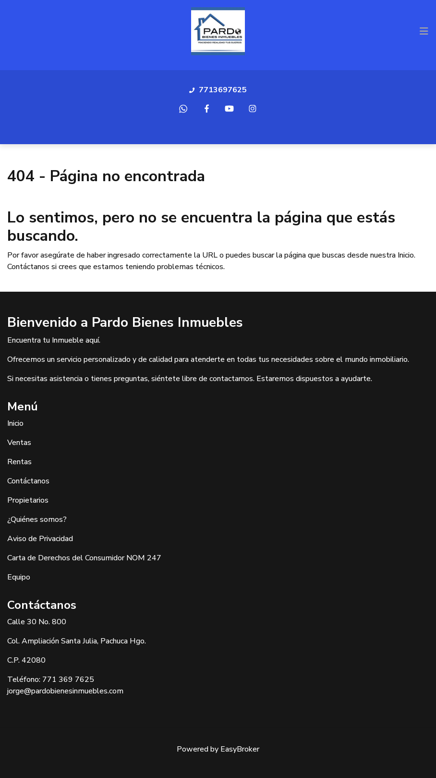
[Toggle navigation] (424, 31)
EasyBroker (239, 749)
